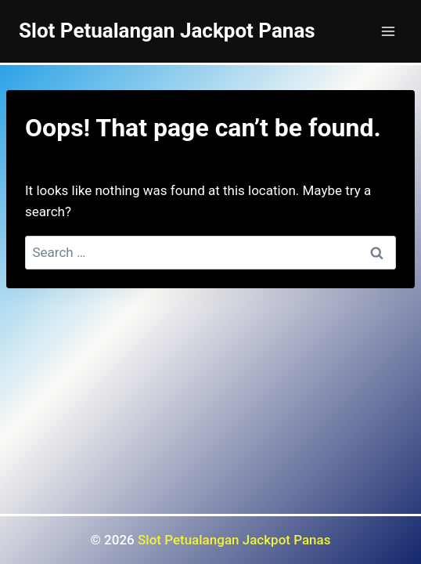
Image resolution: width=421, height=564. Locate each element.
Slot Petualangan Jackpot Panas (234, 540)
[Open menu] (387, 31)
